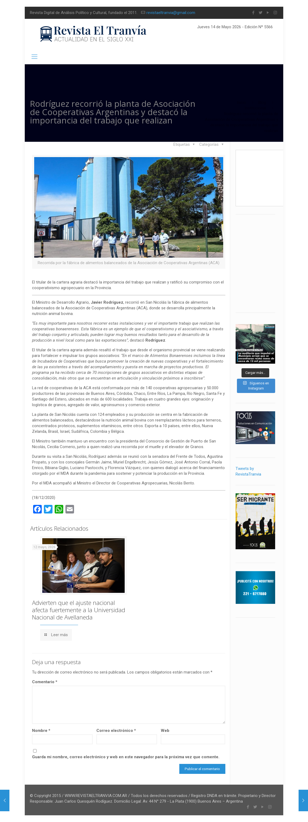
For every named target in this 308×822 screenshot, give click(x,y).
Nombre (41, 730)
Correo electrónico (116, 730)
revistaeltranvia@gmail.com (170, 12)
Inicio (241, 102)
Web (165, 730)
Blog (262, 102)
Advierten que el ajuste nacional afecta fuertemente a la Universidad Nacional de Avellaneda (78, 609)
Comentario (44, 681)
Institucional (255, 108)
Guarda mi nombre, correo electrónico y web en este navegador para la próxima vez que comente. (125, 756)
